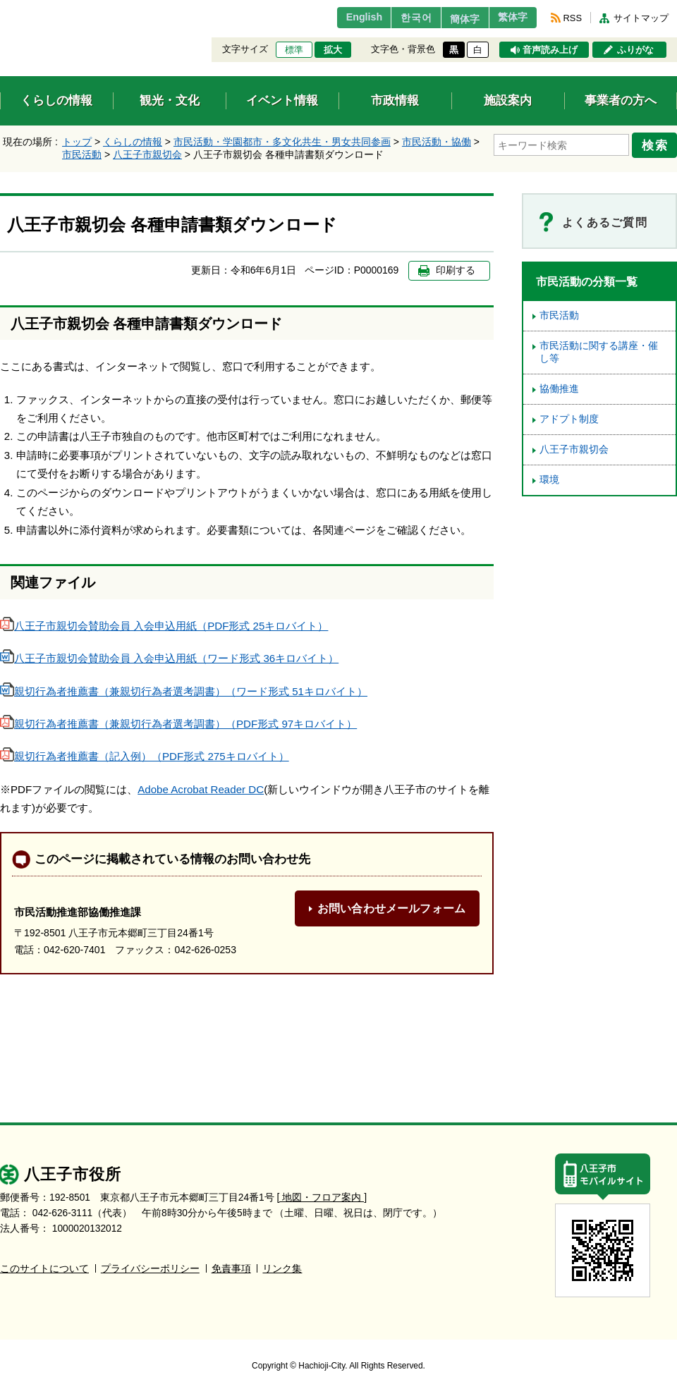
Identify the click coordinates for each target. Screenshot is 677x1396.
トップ (77, 141)
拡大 (333, 50)
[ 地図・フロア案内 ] (322, 1197)
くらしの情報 (132, 141)
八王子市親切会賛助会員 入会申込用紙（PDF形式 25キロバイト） (164, 626)
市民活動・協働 (436, 141)
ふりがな (635, 50)
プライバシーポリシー (150, 1268)
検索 (657, 143)
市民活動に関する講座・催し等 (598, 352)
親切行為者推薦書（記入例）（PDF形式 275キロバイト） (144, 756)
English (341, 17)
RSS (572, 18)
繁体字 (509, 17)
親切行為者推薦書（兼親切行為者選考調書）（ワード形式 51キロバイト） (183, 691)
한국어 (397, 17)
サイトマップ (641, 18)
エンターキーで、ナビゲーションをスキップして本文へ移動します (0, 8)
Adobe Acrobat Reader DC (201, 789)
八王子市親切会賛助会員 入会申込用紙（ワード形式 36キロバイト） (169, 658)
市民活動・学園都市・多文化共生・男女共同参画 (282, 141)
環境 (549, 479)
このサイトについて (44, 1268)
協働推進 (559, 389)
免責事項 (231, 1268)
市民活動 (82, 154)
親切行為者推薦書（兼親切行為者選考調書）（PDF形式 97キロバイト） (178, 724)
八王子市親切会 (147, 154)
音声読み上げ (550, 50)
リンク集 (282, 1268)
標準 (294, 50)
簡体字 (453, 19)
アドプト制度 (569, 419)
